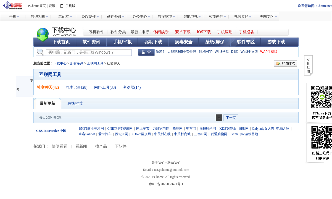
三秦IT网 (200, 134)
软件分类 (118, 32)
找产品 (101, 146)
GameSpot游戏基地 (244, 134)
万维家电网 (161, 128)
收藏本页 (285, 63)
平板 (127, 42)
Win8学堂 (222, 52)
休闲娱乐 (161, 32)
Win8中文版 (249, 52)
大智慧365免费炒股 (181, 52)
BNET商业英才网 (91, 128)
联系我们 (174, 162)
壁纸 (209, 42)
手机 (117, 42)
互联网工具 (95, 63)
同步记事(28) (76, 87)
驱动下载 (153, 42)
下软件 (121, 146)
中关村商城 (182, 134)
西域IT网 (121, 134)
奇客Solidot (87, 134)
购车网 (191, 128)
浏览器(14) (132, 87)
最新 (134, 32)
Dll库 (234, 52)
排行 (145, 32)
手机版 (70, 6)
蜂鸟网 (178, 128)
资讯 (52, 6)
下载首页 (61, 42)
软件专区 (246, 42)
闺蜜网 (244, 128)
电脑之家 (282, 128)
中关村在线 (162, 134)
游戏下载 (276, 42)
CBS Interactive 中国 (51, 131)
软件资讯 (91, 42)
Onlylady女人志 (263, 128)
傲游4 (160, 52)
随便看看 (59, 146)
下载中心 (56, 32)
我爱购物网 (219, 134)
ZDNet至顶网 (141, 134)
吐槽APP (205, 52)
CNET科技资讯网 (120, 128)
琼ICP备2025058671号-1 (166, 184)
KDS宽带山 (228, 128)
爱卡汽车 (105, 134)
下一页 (231, 118)
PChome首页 (37, 6)
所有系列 (76, 63)
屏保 (219, 42)
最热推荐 (75, 103)
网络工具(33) (105, 87)
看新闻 (81, 146)
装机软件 (96, 32)
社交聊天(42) (48, 87)
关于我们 (158, 162)
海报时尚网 (207, 128)
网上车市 (142, 128)
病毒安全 (184, 42)
